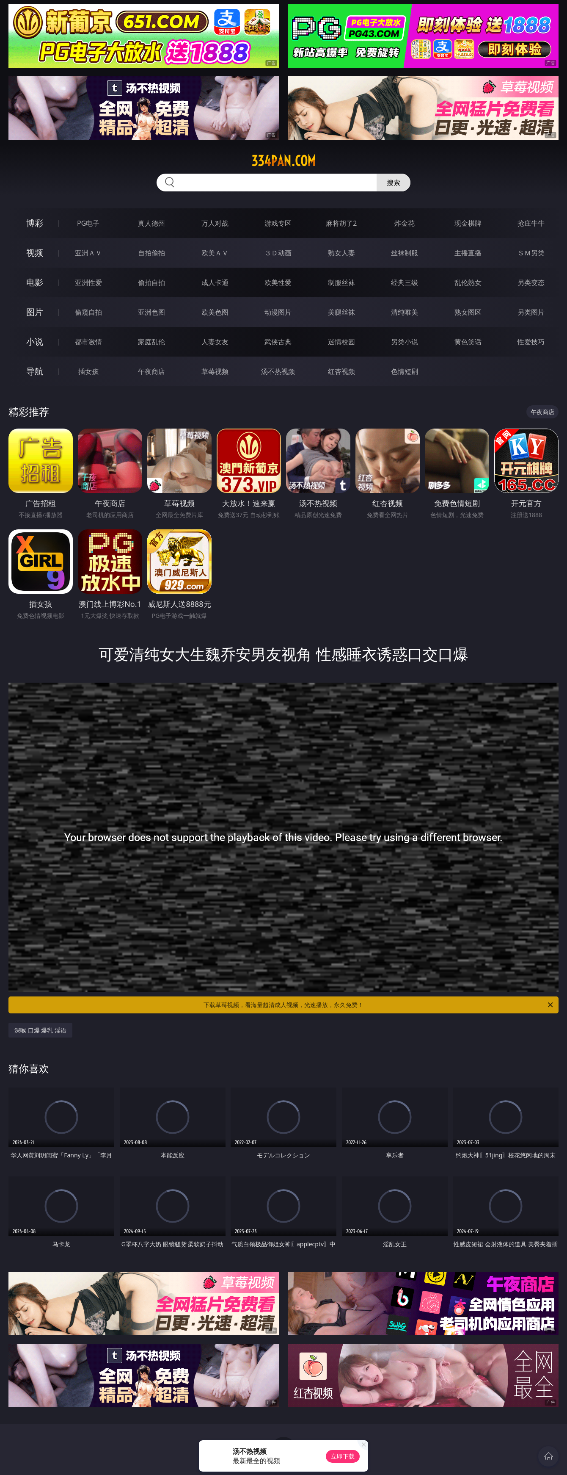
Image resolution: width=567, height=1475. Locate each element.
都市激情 (88, 341)
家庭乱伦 (151, 341)
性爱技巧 (531, 341)
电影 (34, 282)
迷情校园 (341, 341)
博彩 (34, 223)
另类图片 (531, 312)
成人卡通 (214, 282)
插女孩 (88, 371)
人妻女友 (214, 341)
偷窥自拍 (88, 312)
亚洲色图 (151, 312)
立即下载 (343, 1456)
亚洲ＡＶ (88, 252)
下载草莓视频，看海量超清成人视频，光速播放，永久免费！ (379, 1005)
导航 (34, 371)
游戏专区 (278, 223)
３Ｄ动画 (278, 252)
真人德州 (151, 223)
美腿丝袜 (341, 312)
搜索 (393, 182)
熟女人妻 (341, 252)
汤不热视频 (278, 371)
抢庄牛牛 (531, 223)
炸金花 (404, 223)
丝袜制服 (404, 252)
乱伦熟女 (468, 282)
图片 (34, 312)
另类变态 (531, 282)
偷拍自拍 (151, 282)
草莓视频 (214, 371)
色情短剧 (404, 371)
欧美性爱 (278, 282)
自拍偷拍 (151, 252)
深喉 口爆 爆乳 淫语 (40, 1030)
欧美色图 (214, 312)
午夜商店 (151, 371)
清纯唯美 (404, 312)
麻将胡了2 (341, 223)
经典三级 (404, 282)
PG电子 (88, 223)
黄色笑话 (468, 341)
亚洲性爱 (88, 282)
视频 (34, 252)
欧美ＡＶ (214, 252)
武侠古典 (278, 341)
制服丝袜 (341, 282)
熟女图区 (468, 312)
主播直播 (468, 252)
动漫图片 (278, 312)
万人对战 (214, 223)
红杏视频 (341, 371)
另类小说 (404, 341)
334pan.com (283, 160)
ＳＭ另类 (531, 252)
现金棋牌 (468, 223)
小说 (34, 341)
